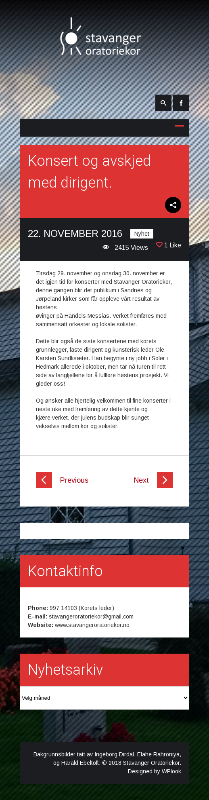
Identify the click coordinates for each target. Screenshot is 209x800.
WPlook (171, 771)
